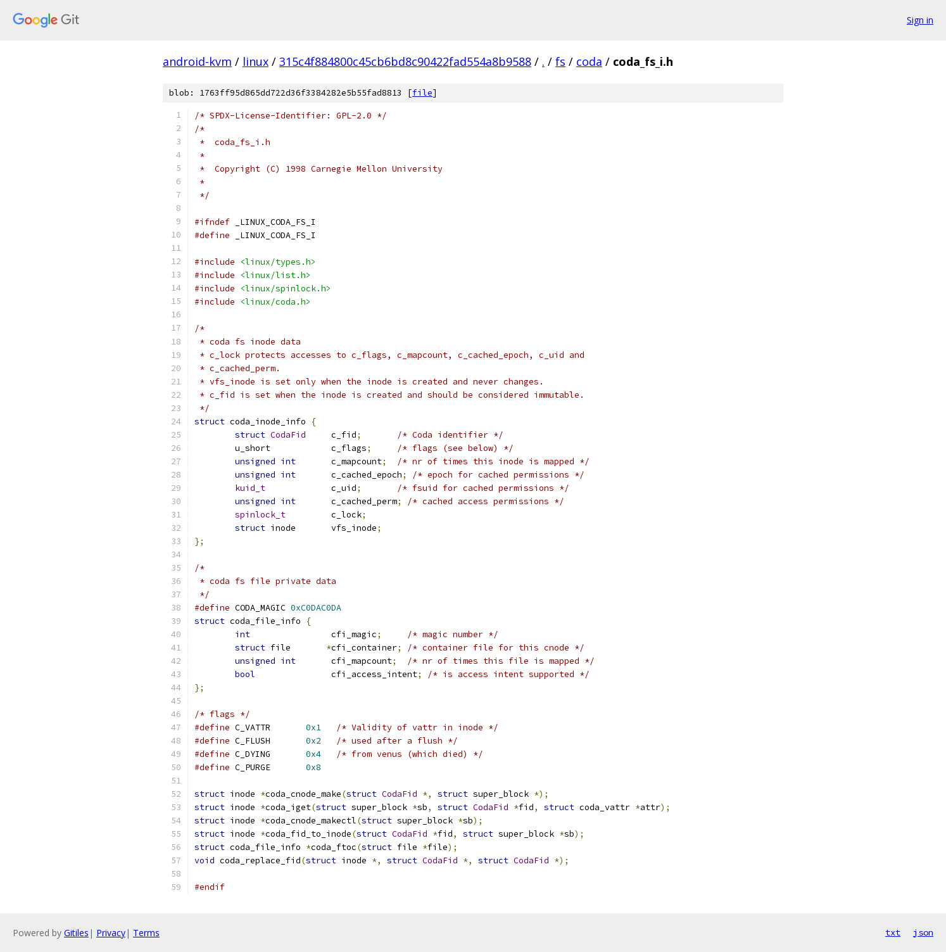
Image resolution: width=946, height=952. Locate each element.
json (923, 932)
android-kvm (197, 61)
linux (255, 61)
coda (589, 61)
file (422, 92)
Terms (146, 933)
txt (892, 932)
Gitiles (76, 933)
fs (560, 61)
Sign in (920, 20)
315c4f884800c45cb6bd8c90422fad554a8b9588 (405, 61)
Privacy (110, 933)
